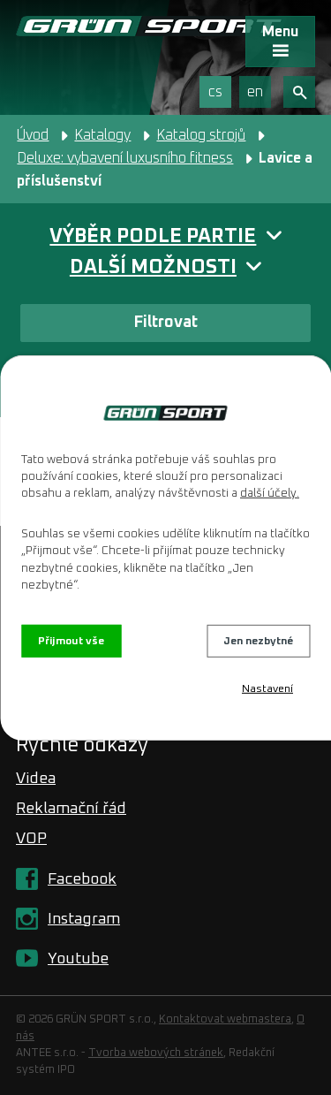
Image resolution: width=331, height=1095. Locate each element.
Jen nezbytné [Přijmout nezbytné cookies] (258, 640)
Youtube (78, 959)
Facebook (82, 879)
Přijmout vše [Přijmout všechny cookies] (71, 640)
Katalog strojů (200, 135)
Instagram (84, 919)
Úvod (33, 135)
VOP (31, 839)
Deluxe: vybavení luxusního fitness (125, 158)
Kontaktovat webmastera (225, 1019)
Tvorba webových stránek (155, 1053)
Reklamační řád (71, 809)
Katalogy (102, 135)
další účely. (269, 493)
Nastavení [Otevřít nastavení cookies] (267, 689)
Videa (36, 779)
